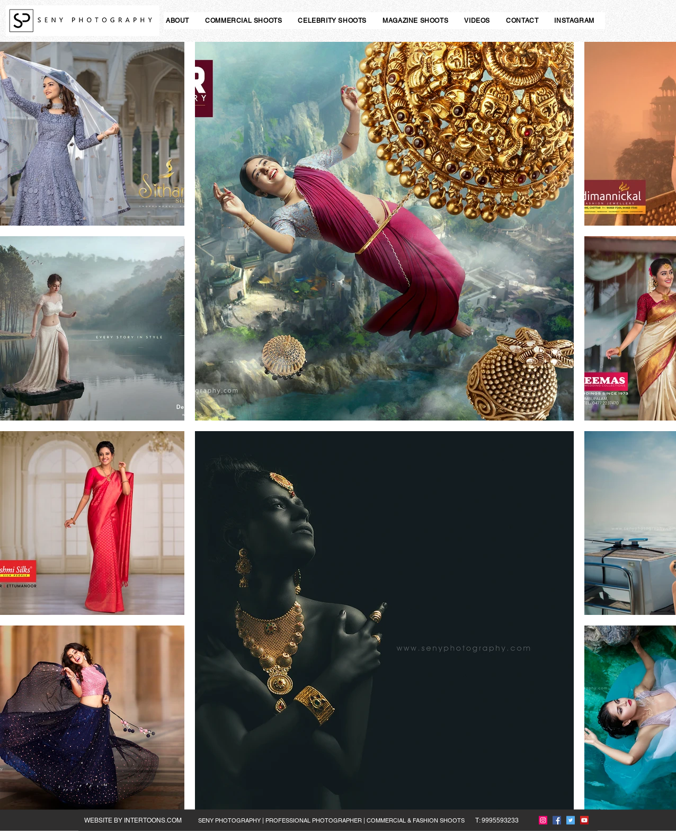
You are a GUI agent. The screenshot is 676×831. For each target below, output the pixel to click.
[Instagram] (543, 820)
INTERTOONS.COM (153, 820)
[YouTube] (584, 820)
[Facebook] (557, 820)
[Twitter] (570, 820)
